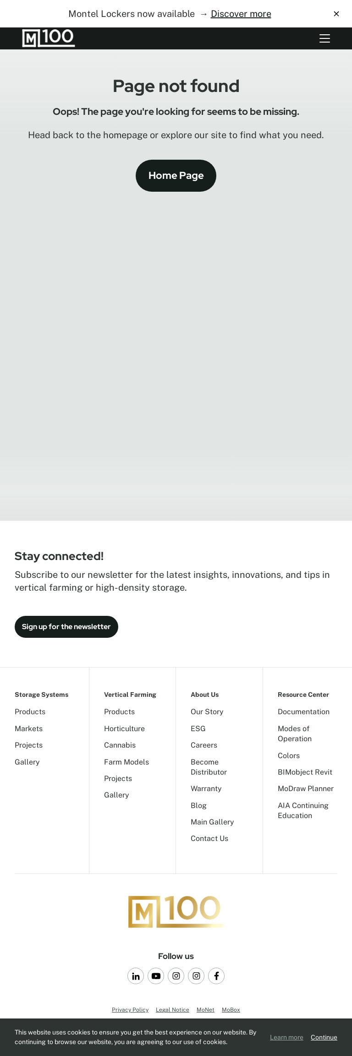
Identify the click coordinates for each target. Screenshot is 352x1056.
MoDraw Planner (306, 788)
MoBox (231, 1010)
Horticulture (124, 728)
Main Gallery (212, 822)
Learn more (286, 1037)
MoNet (205, 1010)
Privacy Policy (130, 1010)
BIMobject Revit (305, 772)
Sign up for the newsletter (66, 626)
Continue (324, 1037)
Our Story (207, 711)
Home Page (176, 175)
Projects (29, 745)
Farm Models (126, 762)
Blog (199, 805)
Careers (204, 745)
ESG (198, 728)
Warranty (206, 788)
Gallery (27, 762)
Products (30, 711)
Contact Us (209, 838)
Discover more (241, 13)
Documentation (304, 711)
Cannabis (120, 745)
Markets (29, 728)
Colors (289, 755)
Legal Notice (172, 1010)
